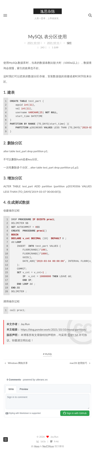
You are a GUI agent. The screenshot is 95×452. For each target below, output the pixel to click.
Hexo (36, 446)
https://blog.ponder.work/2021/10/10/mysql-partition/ (54, 329)
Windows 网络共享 (16, 362)
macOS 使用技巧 (80, 362)
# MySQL (47, 354)
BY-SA (72, 334)
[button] (5, 15)
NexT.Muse (48, 446)
